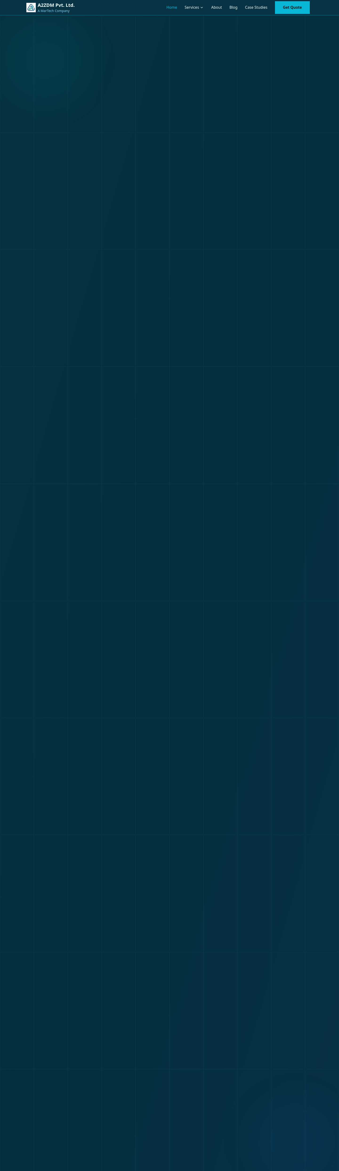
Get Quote (292, 7)
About (216, 7)
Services (192, 7)
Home (171, 7)
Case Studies (256, 7)
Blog (234, 7)
